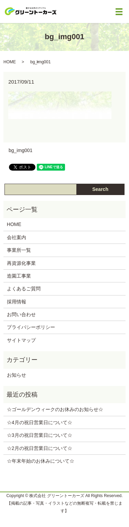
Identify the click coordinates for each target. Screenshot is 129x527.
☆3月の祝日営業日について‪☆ (39, 435)
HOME (9, 62)
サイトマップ (21, 340)
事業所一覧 (19, 250)
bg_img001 (20, 150)
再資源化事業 (21, 263)
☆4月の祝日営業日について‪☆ (39, 422)
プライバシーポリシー (31, 327)
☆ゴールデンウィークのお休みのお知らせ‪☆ (55, 409)
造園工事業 (19, 276)
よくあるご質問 (24, 288)
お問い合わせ (21, 314)
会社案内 (16, 237)
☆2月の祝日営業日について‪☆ (39, 448)
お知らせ (16, 375)
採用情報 (16, 301)
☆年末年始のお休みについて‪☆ (40, 461)
